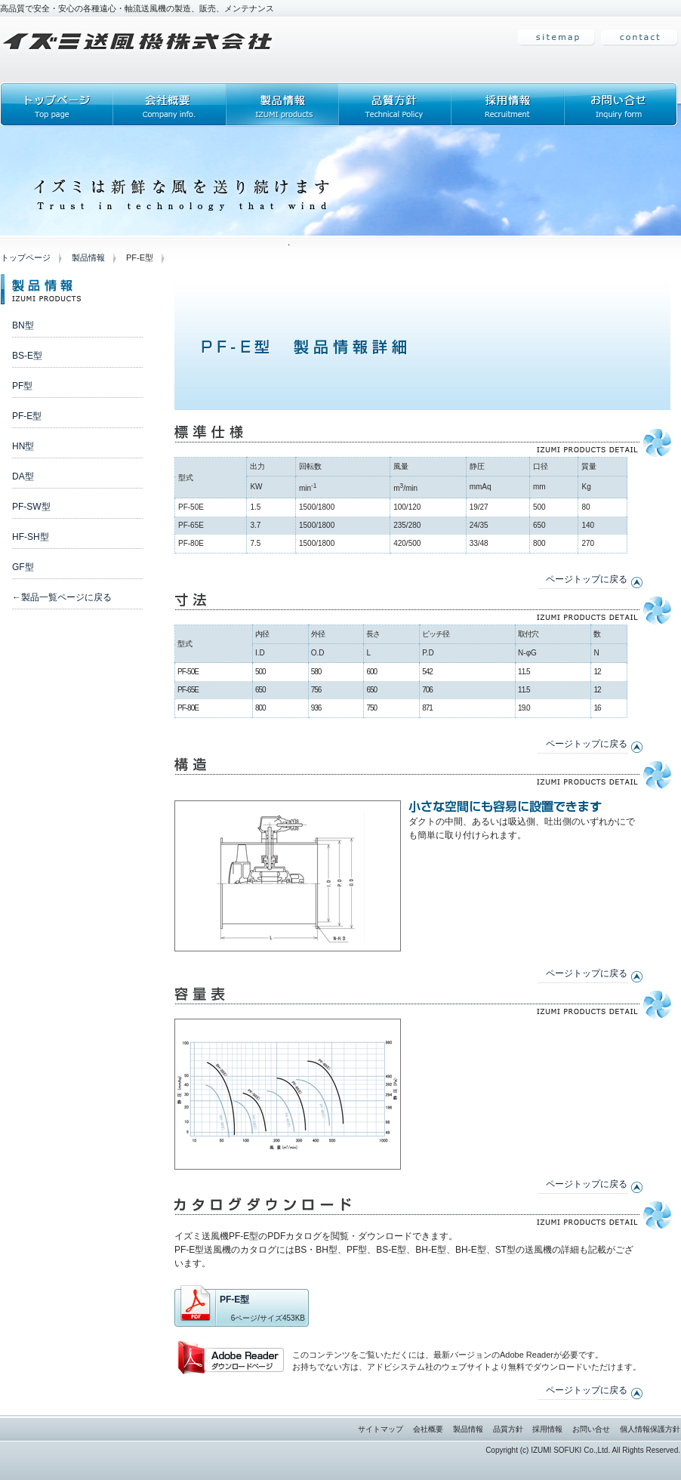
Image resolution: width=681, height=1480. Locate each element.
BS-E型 (27, 355)
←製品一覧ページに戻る (62, 597)
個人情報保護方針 (650, 1429)
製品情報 (88, 257)
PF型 (22, 386)
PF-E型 (27, 416)
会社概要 (428, 1429)
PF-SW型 (31, 506)
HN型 (23, 446)
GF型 (23, 567)
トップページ (26, 257)
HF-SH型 (30, 537)
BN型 (23, 325)
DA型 (23, 476)
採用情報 (547, 1429)
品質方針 (508, 1429)
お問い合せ (591, 1429)
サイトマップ (380, 1429)
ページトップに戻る (586, 579)
